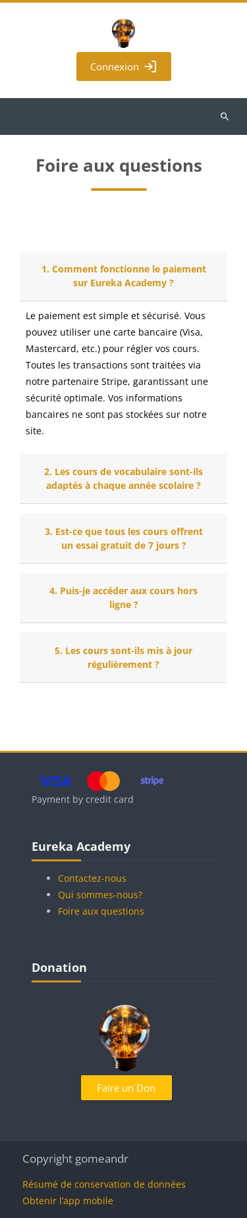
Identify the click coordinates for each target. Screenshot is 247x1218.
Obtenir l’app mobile (67, 1200)
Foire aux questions (101, 911)
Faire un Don (126, 1087)
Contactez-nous (92, 878)
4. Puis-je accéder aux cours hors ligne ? (123, 597)
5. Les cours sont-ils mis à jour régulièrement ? (123, 657)
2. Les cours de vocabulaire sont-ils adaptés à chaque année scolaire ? (123, 478)
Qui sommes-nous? (100, 894)
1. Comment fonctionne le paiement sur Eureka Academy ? (123, 276)
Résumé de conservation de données (104, 1184)
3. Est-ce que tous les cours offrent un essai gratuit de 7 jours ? (124, 538)
